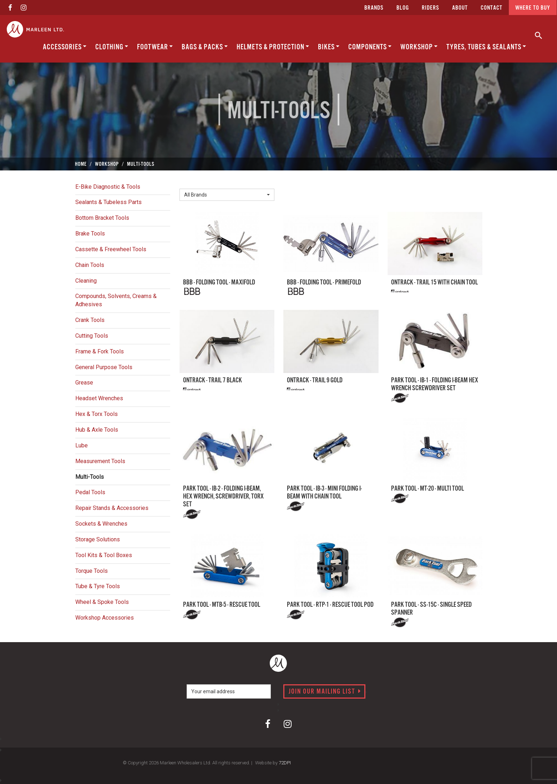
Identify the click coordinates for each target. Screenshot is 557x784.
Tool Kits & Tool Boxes (103, 555)
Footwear (155, 47)
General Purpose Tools (103, 367)
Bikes (329, 47)
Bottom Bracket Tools (102, 217)
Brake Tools (90, 233)
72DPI (285, 762)
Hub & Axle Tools (96, 429)
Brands (374, 8)
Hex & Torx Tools (96, 414)
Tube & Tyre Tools (97, 586)
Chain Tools (89, 265)
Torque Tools (91, 570)
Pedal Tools (90, 492)
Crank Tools (90, 320)
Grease (84, 382)
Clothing (111, 47)
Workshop (419, 47)
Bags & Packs (205, 47)
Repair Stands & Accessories (111, 508)
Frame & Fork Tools (99, 351)
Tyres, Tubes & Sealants (486, 47)
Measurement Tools (100, 461)
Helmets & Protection (273, 47)
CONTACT (491, 8)
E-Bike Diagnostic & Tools (107, 186)
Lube (81, 445)
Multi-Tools (89, 476)
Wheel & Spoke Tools (102, 602)
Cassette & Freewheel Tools (110, 249)
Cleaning (86, 280)
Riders (430, 8)
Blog (402, 8)
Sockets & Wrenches (101, 523)
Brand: (189, 183)
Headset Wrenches (99, 398)
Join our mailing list (325, 692)
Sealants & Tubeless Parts (108, 202)
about (460, 8)
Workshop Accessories (104, 617)
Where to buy (532, 8)
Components (370, 47)
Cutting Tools (91, 335)
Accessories (65, 47)
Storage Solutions (97, 539)
